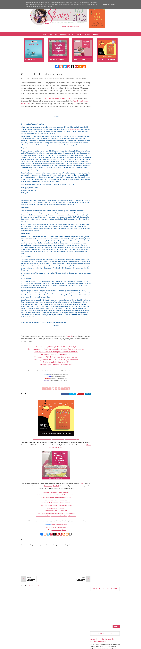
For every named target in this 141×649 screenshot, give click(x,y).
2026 (92, 344)
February (95, 397)
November (96, 375)
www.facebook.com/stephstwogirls (58, 390)
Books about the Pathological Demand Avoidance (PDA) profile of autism (55, 532)
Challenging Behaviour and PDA (55, 378)
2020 (92, 359)
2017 (92, 403)
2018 (92, 364)
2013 (92, 412)
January (95, 399)
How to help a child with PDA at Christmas (60, 103)
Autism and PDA (83, 34)
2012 (92, 415)
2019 (92, 361)
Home (43, 34)
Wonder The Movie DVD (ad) (105, 225)
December (96, 366)
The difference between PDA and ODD (55, 370)
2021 (92, 356)
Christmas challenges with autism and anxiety (103, 368)
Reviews (96, 34)
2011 (92, 417)
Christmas (56, 78)
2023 (92, 351)
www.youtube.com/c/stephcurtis (57, 394)
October (95, 377)
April (94, 392)
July (94, 385)
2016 (92, 405)
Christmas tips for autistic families (102, 372)
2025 (92, 346)
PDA (79, 78)
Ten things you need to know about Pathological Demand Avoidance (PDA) (107, 192)
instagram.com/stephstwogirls (58, 543)
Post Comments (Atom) (38, 601)
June (94, 387)
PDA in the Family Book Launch (60, 463)
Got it (113, 4)
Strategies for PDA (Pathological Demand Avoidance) (55, 373)
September (96, 380)
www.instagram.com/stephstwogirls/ (58, 396)
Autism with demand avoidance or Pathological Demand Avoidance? (55, 529)
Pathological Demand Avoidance (68, 78)
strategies (83, 78)
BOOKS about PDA (67, 34)
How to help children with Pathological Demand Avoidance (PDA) (106, 260)
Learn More (106, 4)
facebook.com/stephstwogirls (58, 540)
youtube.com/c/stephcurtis (57, 545)
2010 (92, 420)
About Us (53, 34)
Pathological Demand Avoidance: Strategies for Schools (55, 375)
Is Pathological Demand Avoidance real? (55, 381)
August (95, 382)
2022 (92, 354)
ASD (47, 78)
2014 (92, 410)
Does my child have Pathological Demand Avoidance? (55, 368)
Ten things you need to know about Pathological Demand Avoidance (55, 365)
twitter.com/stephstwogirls (57, 392)
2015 (92, 407)
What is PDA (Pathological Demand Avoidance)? (55, 362)
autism (51, 78)
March (94, 395)
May (94, 390)
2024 (92, 349)
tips (25, 80)
